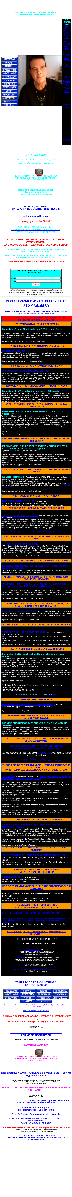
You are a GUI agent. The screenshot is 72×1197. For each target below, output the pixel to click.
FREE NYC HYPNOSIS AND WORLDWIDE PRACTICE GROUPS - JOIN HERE (36, 849)
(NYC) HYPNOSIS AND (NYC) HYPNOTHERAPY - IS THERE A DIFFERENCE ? (36, 405)
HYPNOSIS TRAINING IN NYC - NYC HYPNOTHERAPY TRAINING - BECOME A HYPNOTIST (36, 739)
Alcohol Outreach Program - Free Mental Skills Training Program (36, 1108)
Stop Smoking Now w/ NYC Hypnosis (22, 1073)
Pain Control (67, 60)
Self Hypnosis (67, 37)
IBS (64, 63)
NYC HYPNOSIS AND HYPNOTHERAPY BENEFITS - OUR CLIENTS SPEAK (36, 470)
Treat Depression (67, 48)
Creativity (67, 82)
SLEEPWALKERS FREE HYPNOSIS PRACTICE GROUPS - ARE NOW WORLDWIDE (36, 717)
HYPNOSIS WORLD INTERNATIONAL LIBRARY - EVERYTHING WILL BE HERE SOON (36, 871)
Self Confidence (67, 65)
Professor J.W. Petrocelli (67, 139)
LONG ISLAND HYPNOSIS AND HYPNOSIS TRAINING (36, 1121)
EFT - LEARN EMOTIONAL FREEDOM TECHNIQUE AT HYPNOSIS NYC (36, 537)
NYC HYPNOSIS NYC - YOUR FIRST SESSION (36, 324)
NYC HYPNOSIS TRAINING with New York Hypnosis (36, 760)
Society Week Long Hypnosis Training (36, 1103)
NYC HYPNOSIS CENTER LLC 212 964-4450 (36, 303)
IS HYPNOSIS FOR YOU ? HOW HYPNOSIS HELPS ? (37, 366)
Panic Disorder (66, 56)
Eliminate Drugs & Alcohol (67, 90)
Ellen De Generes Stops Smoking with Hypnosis (36, 1114)
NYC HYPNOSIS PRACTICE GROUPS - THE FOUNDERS (36, 819)
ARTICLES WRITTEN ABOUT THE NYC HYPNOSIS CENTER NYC (36, 561)
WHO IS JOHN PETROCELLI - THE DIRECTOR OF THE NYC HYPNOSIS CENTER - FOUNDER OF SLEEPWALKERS (36, 578)
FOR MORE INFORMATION (36, 1035)
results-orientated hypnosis (36, 216)
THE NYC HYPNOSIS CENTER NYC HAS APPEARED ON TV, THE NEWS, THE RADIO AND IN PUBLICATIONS (36, 605)
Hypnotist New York (66, 42)
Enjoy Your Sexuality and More (67, 85)
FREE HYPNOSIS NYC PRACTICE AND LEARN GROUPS (37, 649)
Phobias (66, 59)
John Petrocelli (8, 777)
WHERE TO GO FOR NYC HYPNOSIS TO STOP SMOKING (36, 983)
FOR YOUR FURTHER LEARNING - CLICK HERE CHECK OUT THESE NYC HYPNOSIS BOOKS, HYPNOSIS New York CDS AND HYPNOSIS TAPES (36, 1138)
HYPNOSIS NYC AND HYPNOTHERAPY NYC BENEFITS (36, 346)
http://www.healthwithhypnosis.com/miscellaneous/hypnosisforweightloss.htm (30, 532)
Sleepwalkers (44, 753)
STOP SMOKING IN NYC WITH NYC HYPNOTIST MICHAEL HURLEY (36, 625)
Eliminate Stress (67, 45)
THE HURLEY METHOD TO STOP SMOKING (23, 632)
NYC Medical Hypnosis (67, 33)
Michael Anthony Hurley (31, 950)
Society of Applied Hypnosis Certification (48, 1100)
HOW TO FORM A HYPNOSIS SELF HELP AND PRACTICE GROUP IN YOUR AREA (36, 887)
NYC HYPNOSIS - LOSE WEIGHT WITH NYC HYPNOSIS (36, 508)
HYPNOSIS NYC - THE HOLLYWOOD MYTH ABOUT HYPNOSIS (36, 386)
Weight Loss (67, 30)
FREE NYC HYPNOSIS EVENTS (36, 699)
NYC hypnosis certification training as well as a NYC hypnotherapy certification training (36, 778)
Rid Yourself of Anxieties (66, 53)
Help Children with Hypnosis (66, 78)
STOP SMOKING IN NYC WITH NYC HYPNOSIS (36, 496)
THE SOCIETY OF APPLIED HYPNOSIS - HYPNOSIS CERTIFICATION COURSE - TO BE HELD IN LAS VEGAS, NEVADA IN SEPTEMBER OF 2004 (36, 767)
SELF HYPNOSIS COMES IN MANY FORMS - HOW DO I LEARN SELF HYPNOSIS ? (36, 440)
